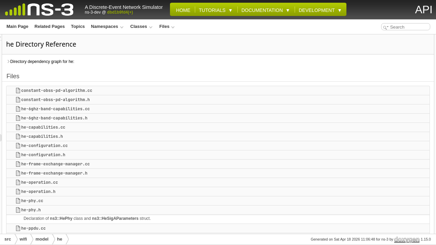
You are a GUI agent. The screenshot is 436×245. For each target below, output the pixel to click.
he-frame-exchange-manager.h (139, 173)
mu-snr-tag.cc (378, 195)
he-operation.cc (124, 182)
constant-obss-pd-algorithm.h (140, 99)
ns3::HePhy (146, 218)
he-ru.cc (373, 165)
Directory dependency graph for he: (125, 61)
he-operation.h (123, 191)
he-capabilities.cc (128, 127)
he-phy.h (116, 210)
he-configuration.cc (129, 145)
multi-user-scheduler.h (387, 217)
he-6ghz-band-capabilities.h (139, 118)
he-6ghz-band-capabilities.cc (140, 109)
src (7, 239)
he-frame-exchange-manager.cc (140, 164)
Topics (78, 26)
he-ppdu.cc (118, 228)
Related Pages (49, 26)
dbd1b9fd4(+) (120, 12)
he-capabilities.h (127, 136)
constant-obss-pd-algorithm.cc (141, 90)
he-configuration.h (128, 155)
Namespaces (107, 26)
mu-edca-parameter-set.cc (390, 180)
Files (167, 26)
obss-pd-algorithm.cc (386, 225)
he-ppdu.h (375, 158)
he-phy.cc (117, 200)
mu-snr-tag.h (377, 202)
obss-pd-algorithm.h (385, 232)
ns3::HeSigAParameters (200, 218)
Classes (141, 26)
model (41, 239)
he (59, 239)
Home (181, 10)
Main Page (17, 26)
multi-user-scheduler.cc (388, 210)
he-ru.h (372, 172)
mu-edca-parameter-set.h (389, 187)
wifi (23, 239)
